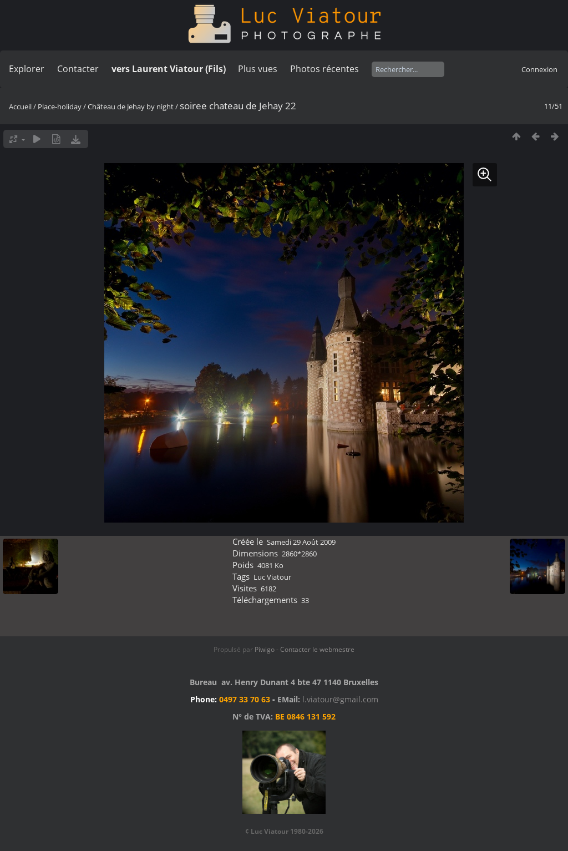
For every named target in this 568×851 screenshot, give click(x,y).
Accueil (20, 107)
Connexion (539, 69)
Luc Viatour (272, 577)
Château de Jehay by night (131, 107)
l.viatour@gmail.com (340, 699)
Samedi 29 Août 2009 (301, 542)
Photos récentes (324, 69)
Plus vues (257, 69)
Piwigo (265, 649)
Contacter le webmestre (317, 649)
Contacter (78, 69)
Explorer (26, 69)
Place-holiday (60, 107)
